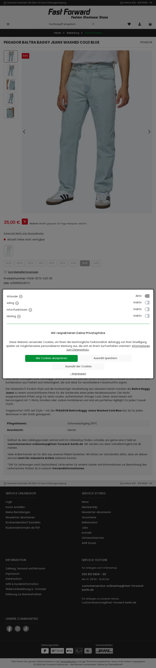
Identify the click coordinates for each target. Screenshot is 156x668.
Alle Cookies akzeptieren (51, 358)
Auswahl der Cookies (78, 366)
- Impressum (78, 374)
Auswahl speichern (105, 358)
